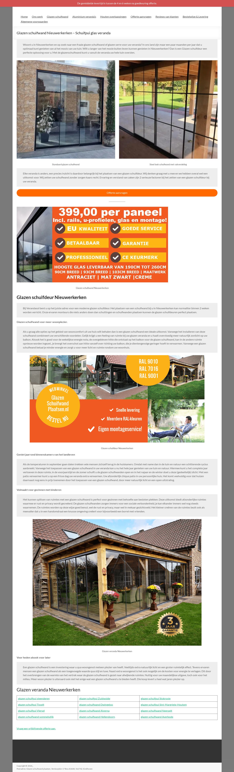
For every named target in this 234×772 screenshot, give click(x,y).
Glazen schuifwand (57, 16)
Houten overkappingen (113, 16)
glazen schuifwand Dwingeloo (96, 704)
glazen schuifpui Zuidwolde (94, 698)
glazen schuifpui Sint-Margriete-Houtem (164, 704)
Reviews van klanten (167, 16)
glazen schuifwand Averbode (157, 716)
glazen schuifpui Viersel (31, 710)
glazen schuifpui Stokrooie (156, 698)
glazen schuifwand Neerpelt (156, 710)
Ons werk (37, 16)
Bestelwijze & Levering (195, 16)
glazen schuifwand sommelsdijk (36, 716)
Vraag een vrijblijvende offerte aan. (36, 728)
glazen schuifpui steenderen (34, 698)
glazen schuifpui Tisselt (31, 704)
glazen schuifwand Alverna (94, 710)
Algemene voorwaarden (34, 21)
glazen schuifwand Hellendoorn (97, 716)
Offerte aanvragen (141, 16)
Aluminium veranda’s (84, 16)
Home (24, 16)
